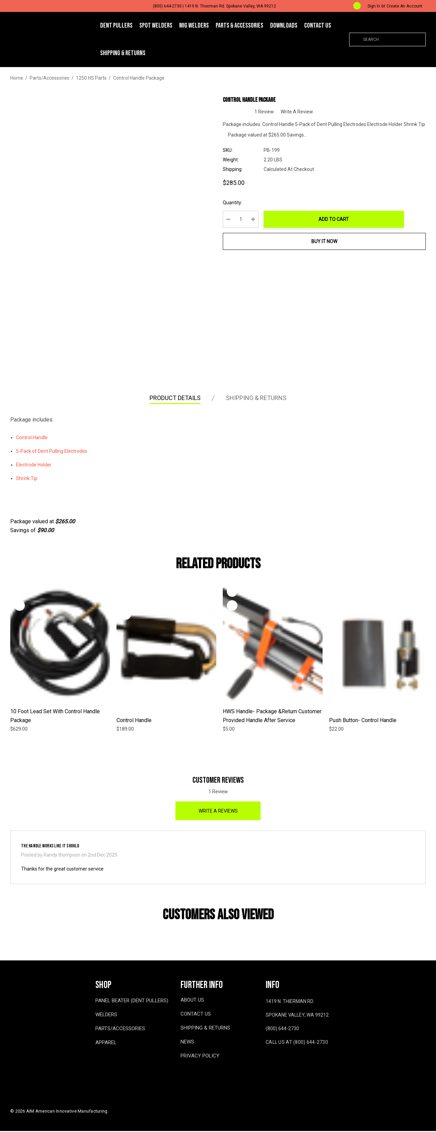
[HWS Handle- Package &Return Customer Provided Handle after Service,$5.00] (273, 643)
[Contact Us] (317, 25)
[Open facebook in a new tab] (267, 1063)
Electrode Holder (33, 466)
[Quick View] (19, 607)
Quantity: (236, 203)
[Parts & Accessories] (239, 26)
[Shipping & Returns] (123, 53)
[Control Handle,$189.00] (166, 652)
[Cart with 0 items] (351, 6)
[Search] (356, 39)
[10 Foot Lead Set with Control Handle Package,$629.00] (60, 643)
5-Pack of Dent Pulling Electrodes (51, 452)
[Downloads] (284, 25)
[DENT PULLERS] (116, 26)
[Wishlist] (19, 593)
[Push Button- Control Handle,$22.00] (379, 652)
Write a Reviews (218, 812)
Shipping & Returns (256, 399)
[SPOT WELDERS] (155, 26)
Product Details (175, 399)
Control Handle (32, 439)
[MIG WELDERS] (194, 26)
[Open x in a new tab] (296, 1063)
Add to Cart (336, 220)
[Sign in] (374, 6)
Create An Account (404, 6)
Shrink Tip (26, 479)
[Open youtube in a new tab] (281, 1063)
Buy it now (326, 242)
